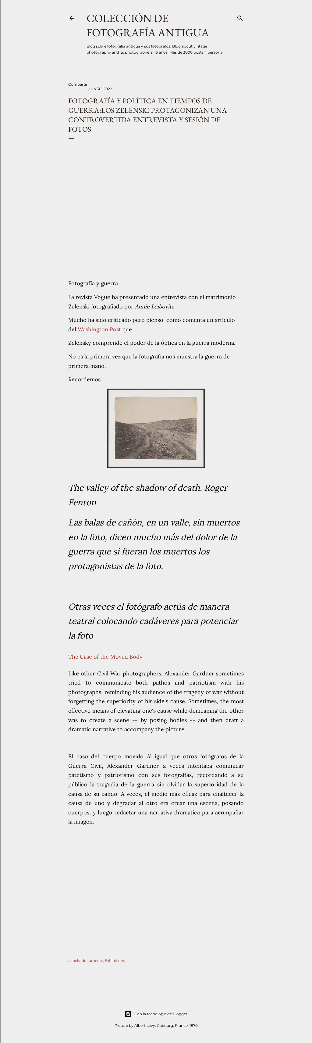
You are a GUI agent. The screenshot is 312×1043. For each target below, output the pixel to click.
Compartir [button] (77, 84)
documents (92, 960)
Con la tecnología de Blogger (156, 1014)
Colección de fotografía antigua (148, 25)
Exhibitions (115, 960)
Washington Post (100, 329)
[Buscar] (240, 17)
